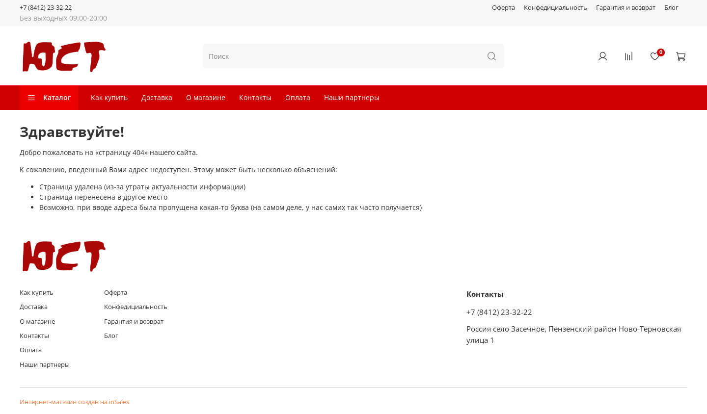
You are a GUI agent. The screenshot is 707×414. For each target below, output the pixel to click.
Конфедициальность (555, 7)
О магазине (205, 97)
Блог (671, 7)
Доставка (156, 97)
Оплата (297, 97)
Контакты (255, 97)
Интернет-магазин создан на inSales (74, 402)
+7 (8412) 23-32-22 (46, 7)
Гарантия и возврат (625, 7)
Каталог (49, 97)
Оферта (503, 7)
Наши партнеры (352, 97)
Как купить (109, 97)
